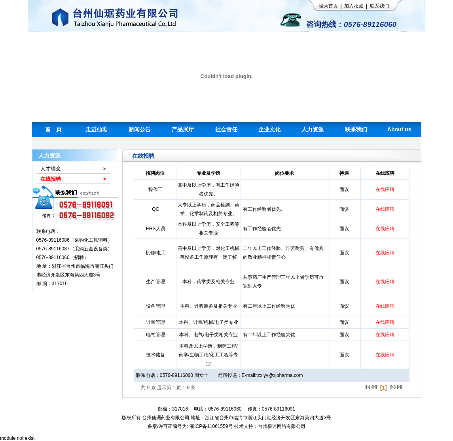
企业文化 (269, 129)
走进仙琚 (96, 129)
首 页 (53, 129)
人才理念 (50, 169)
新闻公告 (140, 129)
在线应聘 (384, 189)
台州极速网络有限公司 (281, 426)
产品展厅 (183, 129)
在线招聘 (50, 179)
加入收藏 (353, 6)
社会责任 (226, 129)
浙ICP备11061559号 (211, 426)
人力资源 (312, 129)
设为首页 (328, 6)
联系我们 (379, 6)
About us (399, 129)
